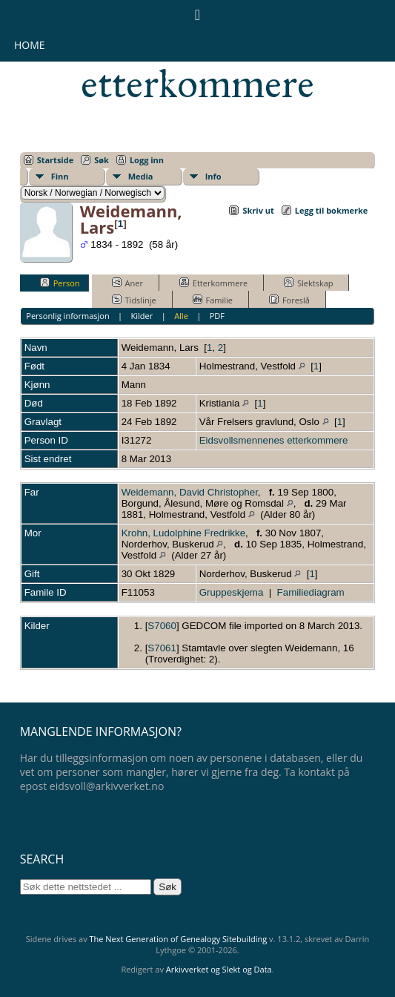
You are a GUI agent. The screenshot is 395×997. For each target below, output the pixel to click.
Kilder (142, 315)
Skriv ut (257, 210)
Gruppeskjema (231, 592)
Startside (55, 159)
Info (213, 176)
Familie (213, 300)
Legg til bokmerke (331, 210)
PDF (217, 315)
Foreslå (289, 300)
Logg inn (147, 159)
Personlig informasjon (67, 315)
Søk (101, 159)
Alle (181, 315)
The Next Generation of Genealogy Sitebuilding (179, 938)
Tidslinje (134, 300)
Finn (60, 176)
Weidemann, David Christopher (190, 492)
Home (29, 45)
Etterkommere (213, 283)
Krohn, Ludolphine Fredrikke (183, 533)
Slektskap (308, 283)
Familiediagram (311, 592)
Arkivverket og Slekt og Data (219, 969)
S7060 (161, 625)
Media (140, 176)
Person (60, 283)
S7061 (161, 648)
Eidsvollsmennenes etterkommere (197, 63)
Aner (127, 283)
